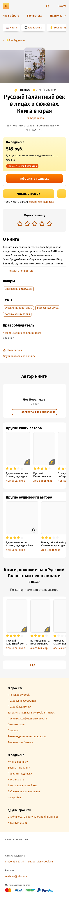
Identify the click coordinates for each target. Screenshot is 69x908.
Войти (62, 6)
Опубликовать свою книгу (19, 356)
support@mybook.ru (40, 861)
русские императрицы (18, 307)
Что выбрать (11, 15)
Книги (13, 27)
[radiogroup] (34, 224)
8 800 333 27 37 (14, 861)
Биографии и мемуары (18, 288)
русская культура (48, 307)
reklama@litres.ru (16, 876)
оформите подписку (41, 201)
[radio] (20, 223)
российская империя (17, 314)
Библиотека (34, 15)
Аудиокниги (35, 27)
